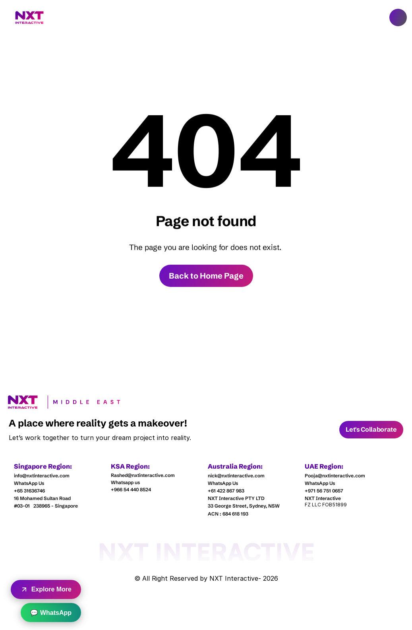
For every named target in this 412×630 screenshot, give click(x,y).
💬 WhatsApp (51, 612)
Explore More (46, 589)
